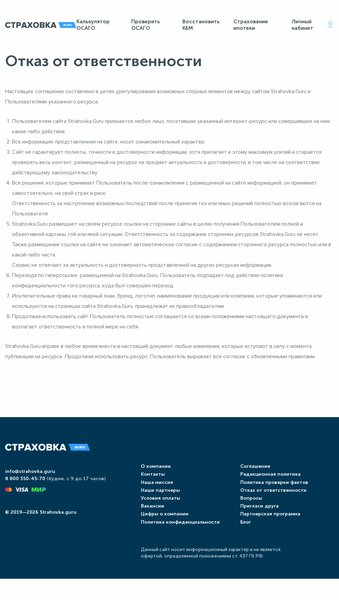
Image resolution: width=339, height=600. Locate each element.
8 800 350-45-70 (25, 495)
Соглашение (253, 480)
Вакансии (148, 520)
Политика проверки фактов (272, 496)
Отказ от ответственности (271, 504)
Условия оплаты (157, 512)
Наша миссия (153, 496)
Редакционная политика (268, 488)
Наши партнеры (156, 504)
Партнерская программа (268, 527)
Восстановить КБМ (201, 27)
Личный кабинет (313, 27)
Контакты (149, 488)
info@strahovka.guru (30, 487)
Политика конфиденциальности (176, 535)
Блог (243, 535)
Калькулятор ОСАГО (93, 27)
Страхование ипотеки (250, 27)
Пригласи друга (257, 520)
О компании (152, 480)
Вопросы (249, 512)
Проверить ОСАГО (145, 27)
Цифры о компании (161, 527)
